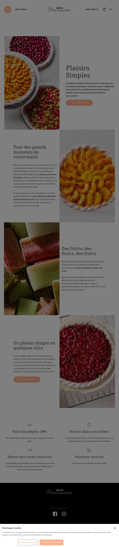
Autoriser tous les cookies (51, 543)
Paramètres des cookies (27, 543)
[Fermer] (115, 529)
